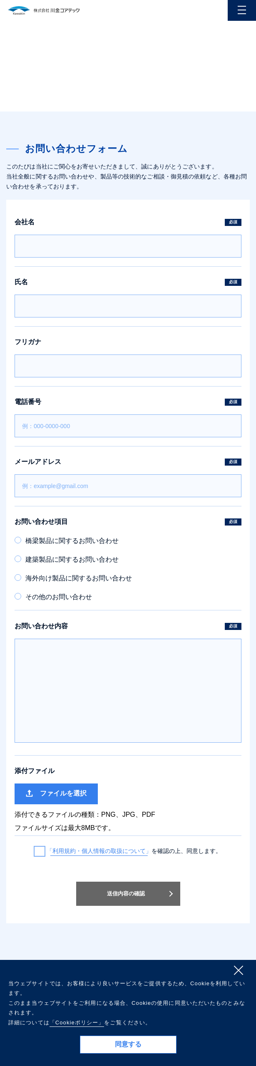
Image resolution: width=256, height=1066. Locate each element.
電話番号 (128, 402)
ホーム (210, 104)
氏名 (128, 282)
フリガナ (28, 341)
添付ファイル (35, 770)
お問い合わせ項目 (128, 522)
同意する (128, 1044)
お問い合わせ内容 (128, 626)
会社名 (128, 222)
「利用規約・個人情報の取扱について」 (99, 851)
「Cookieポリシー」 (77, 1022)
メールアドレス (128, 462)
